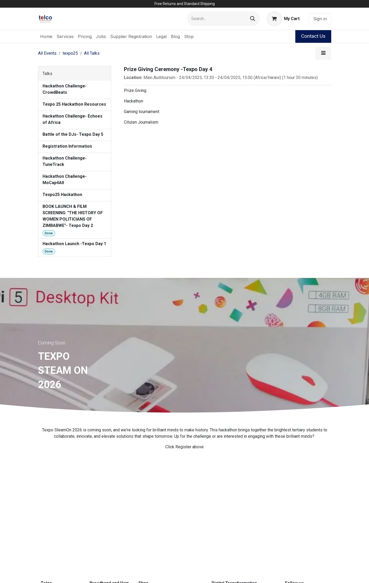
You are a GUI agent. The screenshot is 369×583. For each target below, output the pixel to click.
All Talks (92, 53)
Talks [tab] (47, 73)
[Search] (252, 18)
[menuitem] (46, 36)
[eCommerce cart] (283, 19)
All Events (47, 53)
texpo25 (70, 53)
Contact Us (313, 36)
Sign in (320, 18)
